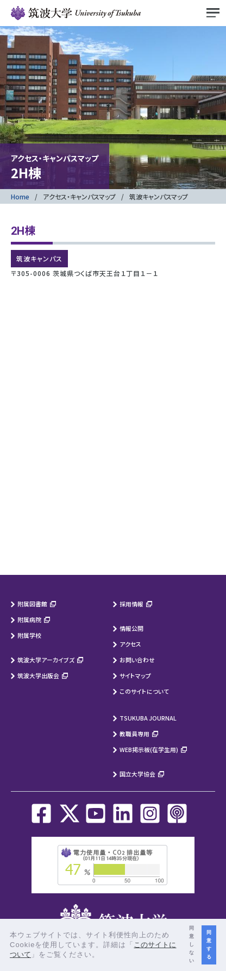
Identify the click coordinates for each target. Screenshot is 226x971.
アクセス (130, 644)
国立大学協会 (137, 773)
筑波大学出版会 (38, 675)
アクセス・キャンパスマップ (79, 196)
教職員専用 (134, 733)
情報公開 (131, 628)
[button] (103, 955)
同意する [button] (208, 945)
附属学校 (29, 635)
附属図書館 (32, 603)
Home (20, 196)
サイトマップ (135, 675)
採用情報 (131, 603)
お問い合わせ (137, 659)
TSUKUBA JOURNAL (148, 717)
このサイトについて (144, 691)
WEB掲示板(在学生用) (149, 749)
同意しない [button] (191, 944)
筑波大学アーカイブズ (45, 659)
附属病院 (29, 619)
